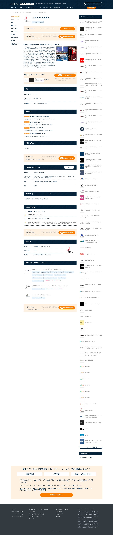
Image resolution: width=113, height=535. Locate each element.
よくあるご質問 (14, 37)
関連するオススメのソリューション (15, 44)
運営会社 (58, 516)
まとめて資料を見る (68, 36)
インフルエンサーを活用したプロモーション (41, 294)
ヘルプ (32, 518)
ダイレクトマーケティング (38, 277)
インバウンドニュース (45, 7)
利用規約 (28, 28)
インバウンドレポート (31, 7)
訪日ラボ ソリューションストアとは (63, 7)
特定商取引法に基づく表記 (37, 514)
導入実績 (13, 34)
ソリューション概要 (15, 16)
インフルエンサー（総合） (38, 280)
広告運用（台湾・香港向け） (57, 272)
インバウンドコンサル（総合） (51, 277)
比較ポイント (14, 31)
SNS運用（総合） (62, 277)
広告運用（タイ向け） (69, 272)
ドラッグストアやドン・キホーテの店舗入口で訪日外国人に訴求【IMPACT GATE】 (50, 269)
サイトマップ (59, 514)
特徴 (12, 22)
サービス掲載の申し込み (62, 509)
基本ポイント (14, 25)
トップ (13, 509)
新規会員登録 (91, 7)
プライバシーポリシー (36, 516)
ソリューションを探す (16, 7)
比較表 (68, 167)
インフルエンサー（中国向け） (39, 288)
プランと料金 (14, 28)
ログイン (100, 7)
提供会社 (13, 40)
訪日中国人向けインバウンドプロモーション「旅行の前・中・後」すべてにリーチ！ (50, 285)
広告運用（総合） (36, 272)
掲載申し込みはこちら (56, 494)
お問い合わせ (59, 511)
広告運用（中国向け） (45, 272)
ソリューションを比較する (91, 447)
